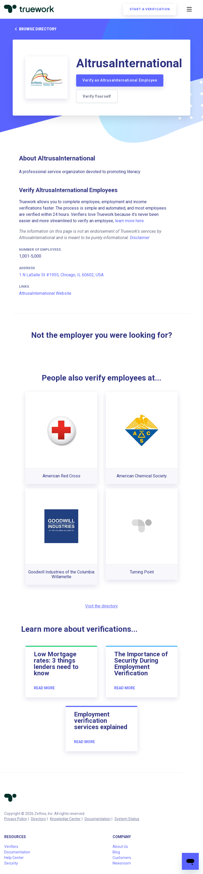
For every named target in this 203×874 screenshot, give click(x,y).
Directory (38, 819)
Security (11, 863)
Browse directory (34, 29)
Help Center (14, 858)
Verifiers (11, 846)
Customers (122, 858)
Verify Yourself (97, 96)
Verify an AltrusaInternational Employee (119, 80)
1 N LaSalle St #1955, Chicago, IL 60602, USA (61, 274)
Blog (116, 852)
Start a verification (149, 9)
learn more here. (130, 220)
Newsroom (122, 863)
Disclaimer (139, 237)
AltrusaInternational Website (45, 293)
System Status (126, 819)
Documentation (97, 819)
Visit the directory (101, 606)
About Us (120, 846)
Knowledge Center (65, 819)
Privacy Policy (15, 819)
